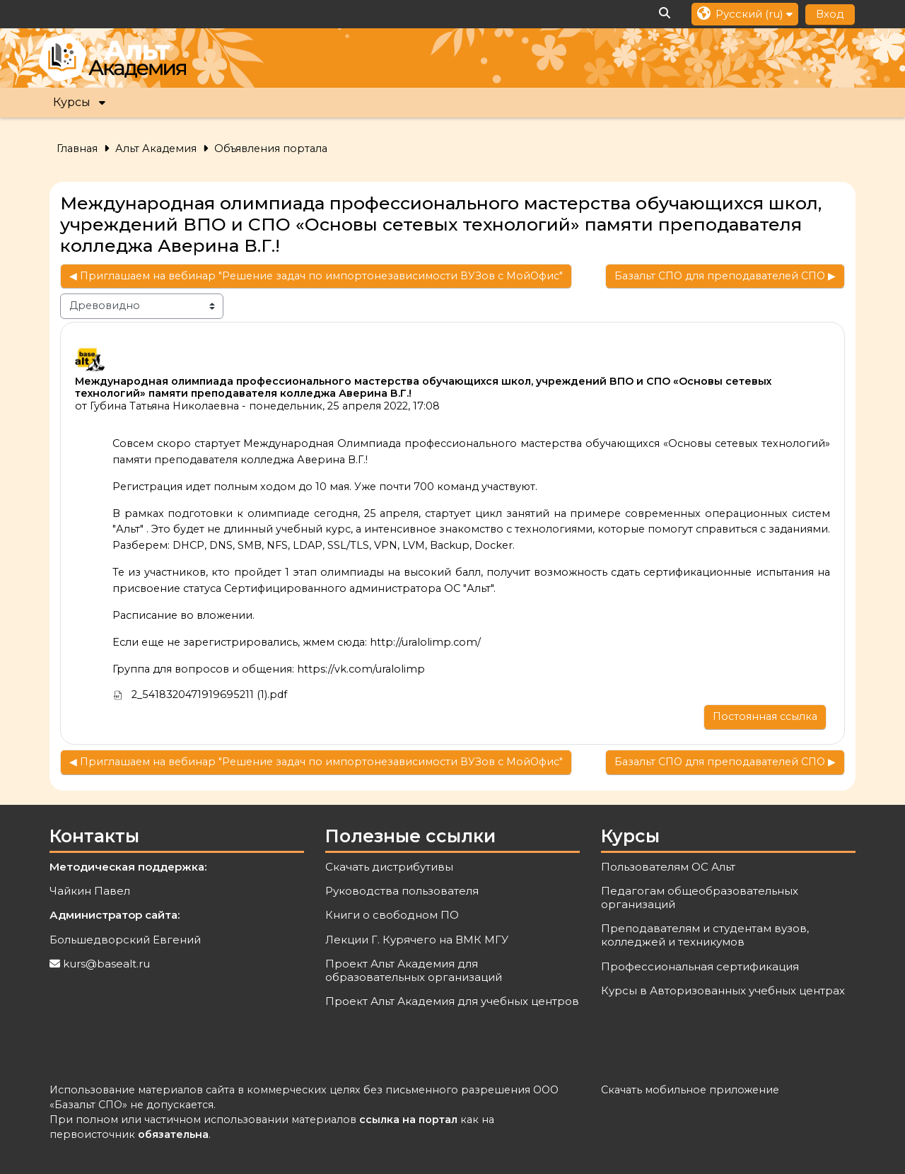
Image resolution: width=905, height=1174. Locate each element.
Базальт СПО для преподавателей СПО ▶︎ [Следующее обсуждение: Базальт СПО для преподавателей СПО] (725, 275)
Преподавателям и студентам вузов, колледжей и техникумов (705, 935)
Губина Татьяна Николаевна (164, 406)
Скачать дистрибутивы (389, 866)
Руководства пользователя (402, 890)
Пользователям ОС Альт (668, 866)
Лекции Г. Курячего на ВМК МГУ (416, 939)
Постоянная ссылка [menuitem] (765, 716)
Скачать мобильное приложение (690, 1089)
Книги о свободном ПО (392, 915)
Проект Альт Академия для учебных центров (452, 1001)
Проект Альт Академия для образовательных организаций (413, 970)
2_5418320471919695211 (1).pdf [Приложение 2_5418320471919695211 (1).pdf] (200, 694)
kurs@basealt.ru (106, 963)
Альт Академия (156, 148)
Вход (830, 14)
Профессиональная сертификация (700, 966)
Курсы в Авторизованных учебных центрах (723, 990)
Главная (77, 148)
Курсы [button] (71, 102)
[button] (665, 14)
